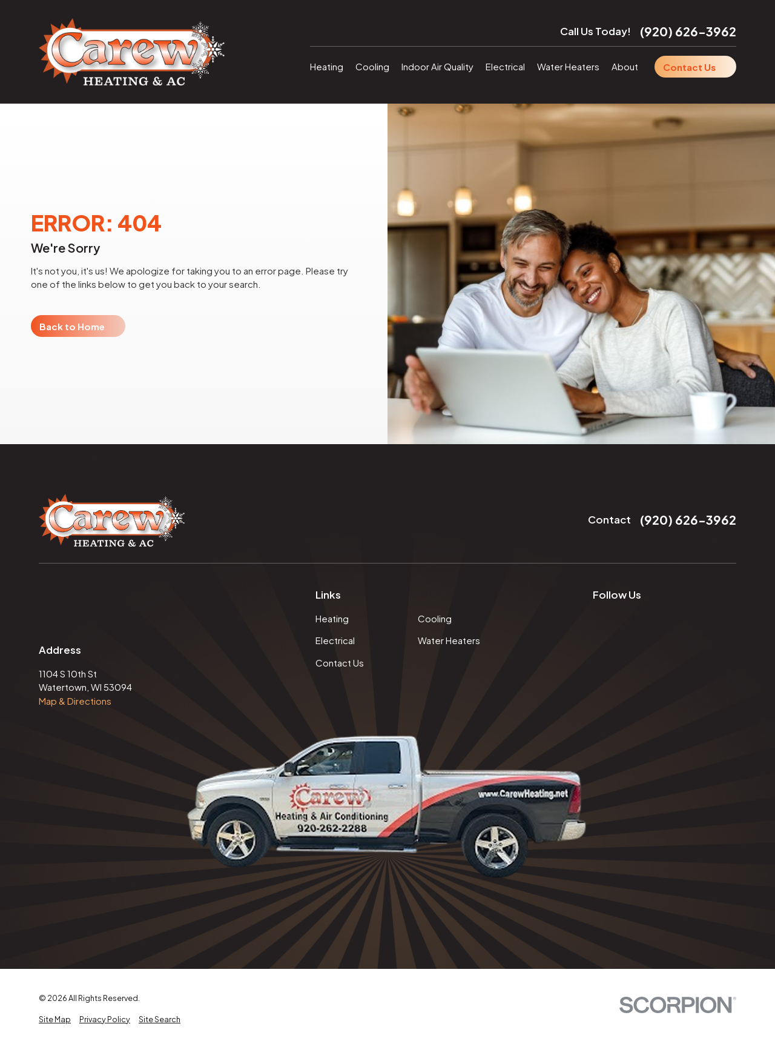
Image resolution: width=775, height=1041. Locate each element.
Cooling (435, 618)
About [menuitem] (625, 66)
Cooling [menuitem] (372, 66)
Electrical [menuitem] (505, 66)
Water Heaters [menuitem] (568, 66)
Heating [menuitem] (326, 66)
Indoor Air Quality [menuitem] (437, 66)
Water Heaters (449, 640)
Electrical (335, 640)
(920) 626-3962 (688, 31)
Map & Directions (75, 701)
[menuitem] (55, 1019)
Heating (332, 618)
